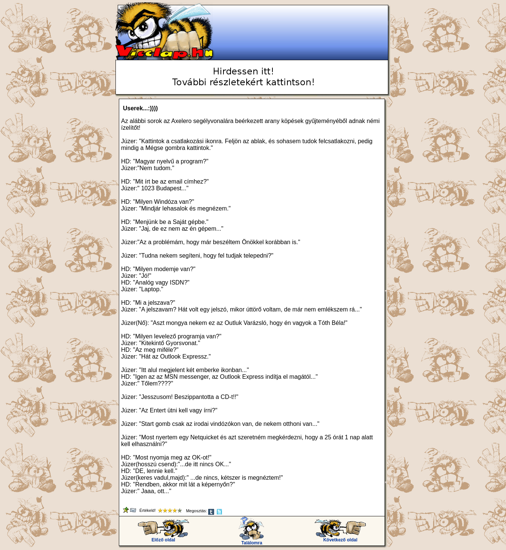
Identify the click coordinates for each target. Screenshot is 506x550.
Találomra (251, 541)
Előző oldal (163, 538)
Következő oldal (340, 538)
